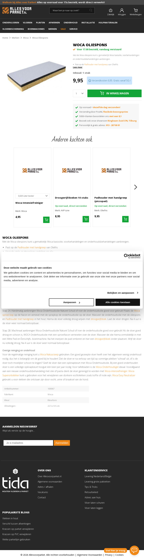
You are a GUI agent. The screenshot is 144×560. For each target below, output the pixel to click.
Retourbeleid (91, 492)
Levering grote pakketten (97, 481)
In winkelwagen (117, 93)
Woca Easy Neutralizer (123, 375)
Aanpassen (71, 302)
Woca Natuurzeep (49, 354)
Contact (42, 497)
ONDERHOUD (71, 22)
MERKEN (52, 28)
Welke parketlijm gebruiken (16, 539)
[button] (136, 187)
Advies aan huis (93, 497)
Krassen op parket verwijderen (18, 529)
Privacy (108, 555)
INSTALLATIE (88, 22)
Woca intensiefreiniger (116, 371)
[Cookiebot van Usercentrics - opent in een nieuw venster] (126, 256)
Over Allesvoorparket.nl (49, 476)
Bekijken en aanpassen (120, 292)
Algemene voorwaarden (50, 481)
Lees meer (77, 67)
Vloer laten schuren (95, 503)
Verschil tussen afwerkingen (16, 523)
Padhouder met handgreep (96, 64)
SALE (63, 28)
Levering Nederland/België (98, 476)
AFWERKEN (54, 22)
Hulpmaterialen (108, 22)
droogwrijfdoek (98, 319)
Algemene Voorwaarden (89, 555)
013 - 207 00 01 (113, 125)
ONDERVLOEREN (10, 22)
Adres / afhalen (45, 487)
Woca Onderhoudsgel (107, 367)
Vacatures (43, 492)
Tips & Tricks (91, 487)
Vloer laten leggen (94, 508)
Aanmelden (61, 443)
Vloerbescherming (13, 28)
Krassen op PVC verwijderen (16, 534)
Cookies (119, 555)
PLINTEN (40, 22)
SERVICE (73, 28)
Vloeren (27, 22)
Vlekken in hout (10, 518)
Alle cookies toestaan (118, 302)
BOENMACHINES (36, 28)
